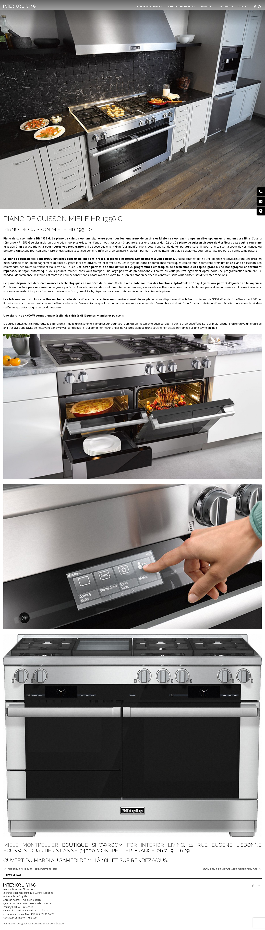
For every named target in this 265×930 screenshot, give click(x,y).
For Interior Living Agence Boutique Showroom (29, 923)
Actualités (226, 6)
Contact (243, 6)
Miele (34, 259)
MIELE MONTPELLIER (32, 845)
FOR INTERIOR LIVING (155, 845)
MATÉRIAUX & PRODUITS (180, 6)
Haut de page (12, 874)
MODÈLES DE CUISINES (148, 6)
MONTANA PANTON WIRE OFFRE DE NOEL (232, 869)
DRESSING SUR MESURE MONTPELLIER (30, 869)
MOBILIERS (206, 6)
